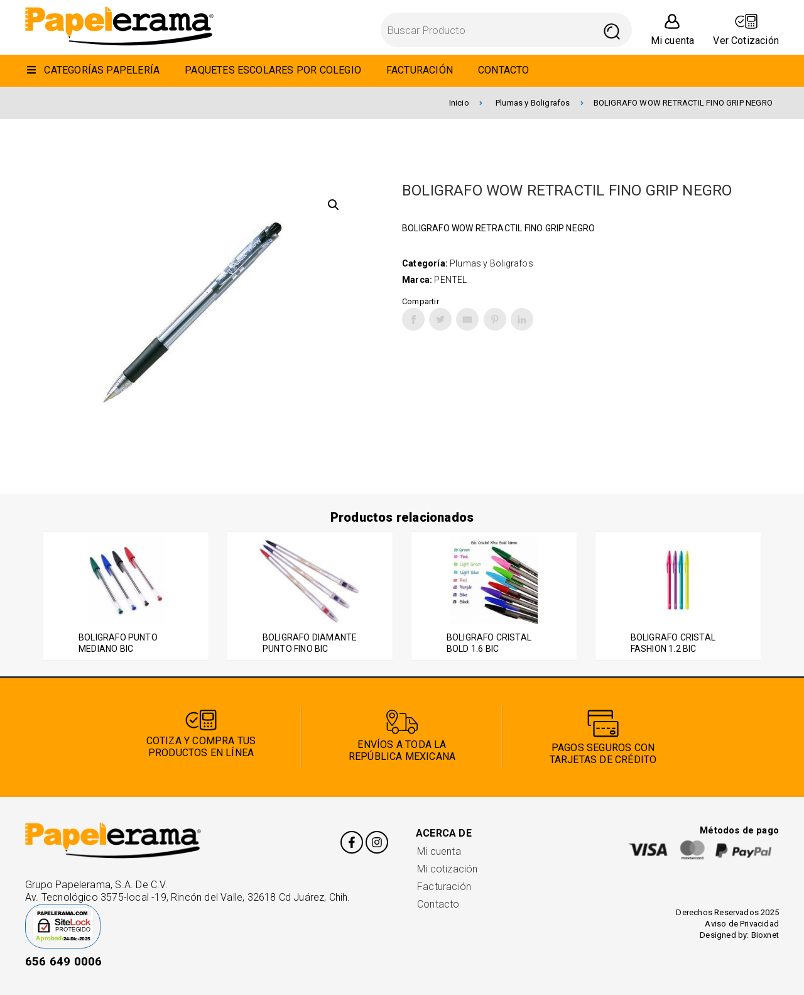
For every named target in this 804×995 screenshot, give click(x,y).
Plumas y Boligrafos (540, 102)
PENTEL (450, 280)
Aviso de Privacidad (742, 923)
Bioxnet (765, 935)
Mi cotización (447, 869)
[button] (333, 205)
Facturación (444, 887)
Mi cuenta (439, 851)
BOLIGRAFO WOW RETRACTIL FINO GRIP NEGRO (683, 102)
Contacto (438, 904)
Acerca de (444, 833)
